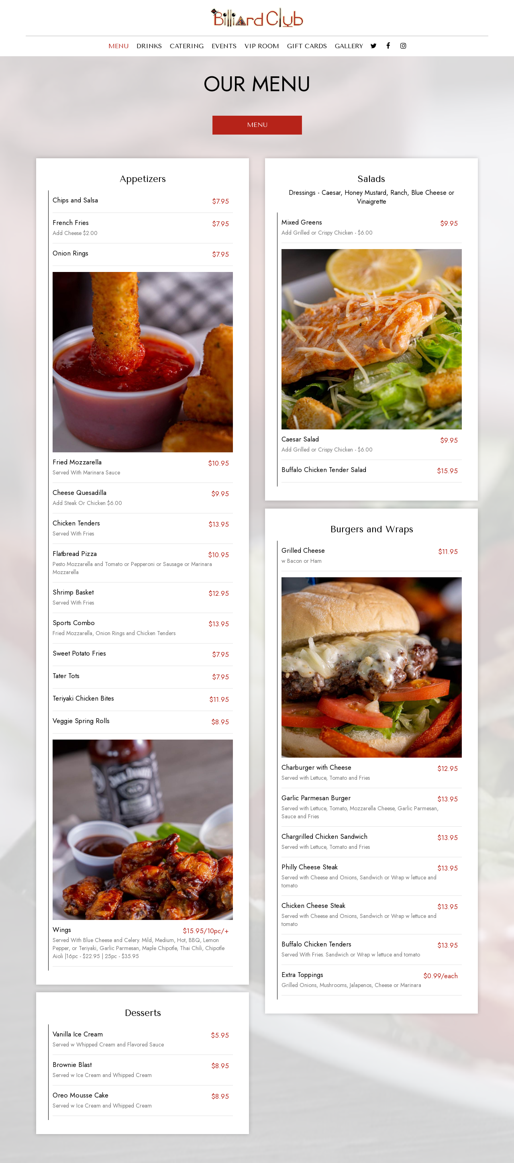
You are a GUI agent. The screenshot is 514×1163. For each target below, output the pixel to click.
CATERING (187, 46)
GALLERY (349, 46)
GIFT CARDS (307, 46)
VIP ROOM (262, 46)
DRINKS (149, 46)
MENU (118, 46)
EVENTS (224, 46)
